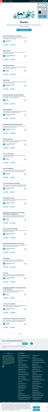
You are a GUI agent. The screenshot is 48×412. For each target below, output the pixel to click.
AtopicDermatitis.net (22, 364)
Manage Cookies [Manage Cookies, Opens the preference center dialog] (36, 404)
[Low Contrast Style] (42, 9)
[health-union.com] (8, 353)
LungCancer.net (35, 355)
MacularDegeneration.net (37, 358)
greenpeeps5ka (8, 40)
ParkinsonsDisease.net (37, 376)
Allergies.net (20, 358)
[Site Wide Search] (10, 1)
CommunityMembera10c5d (10, 277)
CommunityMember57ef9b (10, 129)
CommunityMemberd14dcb (10, 248)
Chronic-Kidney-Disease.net (24, 379)
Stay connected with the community (12, 341)
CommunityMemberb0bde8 (10, 114)
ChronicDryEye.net (22, 376)
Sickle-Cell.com (35, 388)
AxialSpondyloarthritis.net (23, 367)
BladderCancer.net (22, 369)
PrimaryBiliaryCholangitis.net (38, 379)
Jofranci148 (8, 173)
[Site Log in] (39, 1)
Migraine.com (35, 364)
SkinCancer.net (35, 390)
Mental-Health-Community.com (39, 362)
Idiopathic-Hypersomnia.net (24, 395)
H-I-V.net (20, 392)
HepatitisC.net (21, 390)
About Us (4, 401)
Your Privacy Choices (26, 401)
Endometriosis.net (22, 385)
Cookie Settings (35, 401)
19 (17, 334)
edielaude (7, 323)
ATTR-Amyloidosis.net (22, 365)
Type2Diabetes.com (36, 399)
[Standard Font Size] (40, 5)
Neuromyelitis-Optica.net (37, 371)
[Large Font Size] (42, 5)
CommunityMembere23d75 (10, 55)
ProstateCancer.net (36, 381)
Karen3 (7, 293)
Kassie (7, 158)
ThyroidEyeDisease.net (37, 397)
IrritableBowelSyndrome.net (24, 399)
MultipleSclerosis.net (36, 365)
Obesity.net (34, 372)
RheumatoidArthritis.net (37, 386)
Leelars (7, 70)
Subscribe (44, 1)
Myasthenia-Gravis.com (37, 367)
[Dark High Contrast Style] (40, 12)
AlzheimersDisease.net (23, 360)
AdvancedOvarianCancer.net (24, 357)
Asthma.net (20, 362)
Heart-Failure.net (21, 388)
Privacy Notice (22, 346)
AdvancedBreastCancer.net (24, 355)
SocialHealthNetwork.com (37, 393)
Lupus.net (34, 357)
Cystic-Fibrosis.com (22, 383)
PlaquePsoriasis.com (36, 378)
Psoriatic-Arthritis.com (37, 383)
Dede (7, 99)
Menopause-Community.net (38, 360)
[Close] (47, 407)
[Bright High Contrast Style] (45, 9)
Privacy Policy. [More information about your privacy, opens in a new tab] (18, 409)
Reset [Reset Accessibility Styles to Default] (42, 16)
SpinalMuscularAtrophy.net (38, 395)
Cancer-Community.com (23, 372)
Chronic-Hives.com (22, 378)
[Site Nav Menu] (5, 1)
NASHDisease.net (36, 369)
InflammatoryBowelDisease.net (24, 397)
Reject (36, 407)
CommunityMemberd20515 (10, 202)
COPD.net (20, 381)
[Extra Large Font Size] (45, 5)
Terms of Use (4, 347)
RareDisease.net (35, 385)
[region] (24, 407)
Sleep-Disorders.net (36, 392)
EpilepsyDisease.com (22, 386)
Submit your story (24, 29)
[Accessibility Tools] (33, 1)
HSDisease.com (21, 393)
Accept (36, 409)
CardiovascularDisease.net (23, 374)
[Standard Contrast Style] (40, 9)
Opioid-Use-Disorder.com (37, 374)
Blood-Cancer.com (22, 371)
